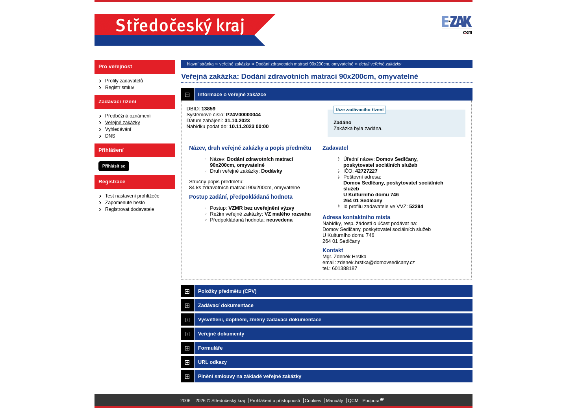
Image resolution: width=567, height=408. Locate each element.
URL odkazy (212, 362)
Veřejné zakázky (122, 122)
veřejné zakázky (234, 63)
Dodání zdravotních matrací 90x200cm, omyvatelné (304, 63)
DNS (110, 136)
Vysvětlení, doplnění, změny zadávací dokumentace (259, 319)
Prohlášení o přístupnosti (275, 400)
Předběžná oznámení (128, 116)
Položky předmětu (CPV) (227, 291)
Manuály (334, 400)
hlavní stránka (200, 63)
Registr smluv (119, 87)
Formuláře (210, 348)
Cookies (313, 400)
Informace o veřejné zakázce (232, 94)
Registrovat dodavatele (129, 209)
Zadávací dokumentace (226, 305)
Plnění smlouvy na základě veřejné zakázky (249, 376)
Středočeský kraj (185, 30)
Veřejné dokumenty (221, 334)
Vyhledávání (118, 129)
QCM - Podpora (364, 400)
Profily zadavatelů (124, 81)
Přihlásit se (113, 166)
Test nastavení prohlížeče (132, 196)
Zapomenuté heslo (125, 202)
